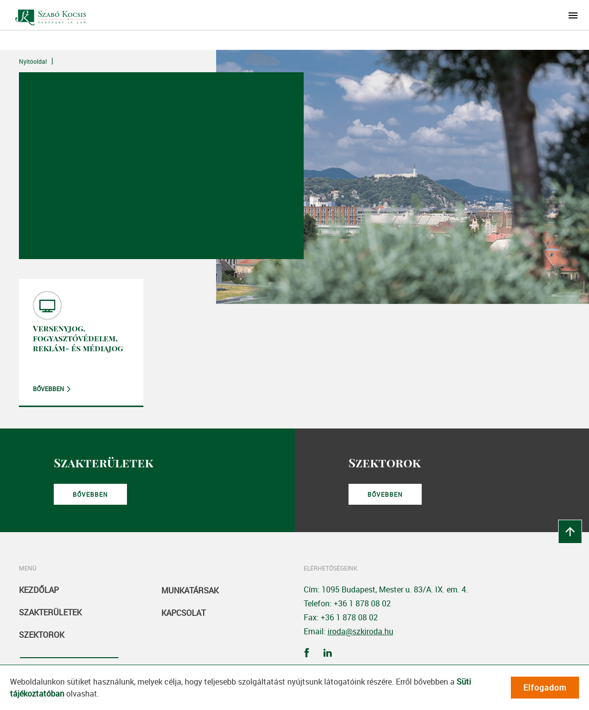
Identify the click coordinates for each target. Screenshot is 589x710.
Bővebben (48, 389)
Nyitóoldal (33, 61)
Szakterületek (50, 612)
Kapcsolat (183, 612)
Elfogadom (545, 687)
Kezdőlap (39, 589)
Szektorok (41, 634)
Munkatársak (190, 590)
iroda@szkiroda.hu (360, 631)
